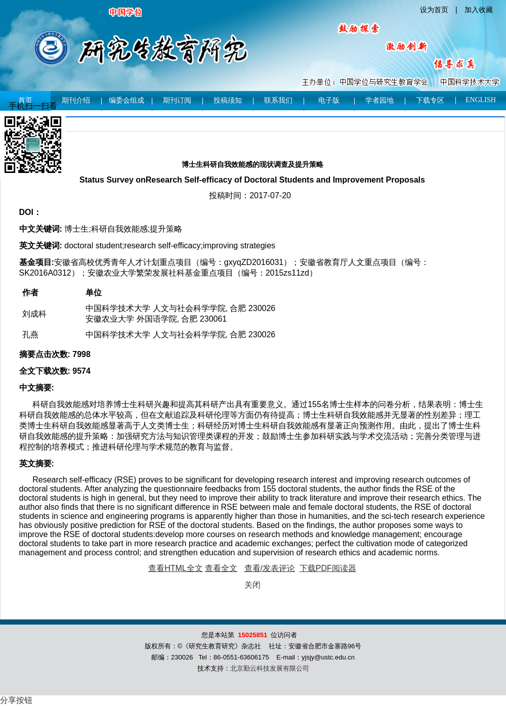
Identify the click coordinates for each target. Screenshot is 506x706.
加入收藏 (479, 10)
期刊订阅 (177, 100)
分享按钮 (16, 700)
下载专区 (430, 100)
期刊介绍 (76, 100)
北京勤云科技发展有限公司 (269, 668)
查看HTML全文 (175, 568)
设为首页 (434, 10)
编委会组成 (126, 100)
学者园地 (379, 100)
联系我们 (278, 100)
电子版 (329, 100)
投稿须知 (228, 100)
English (481, 100)
